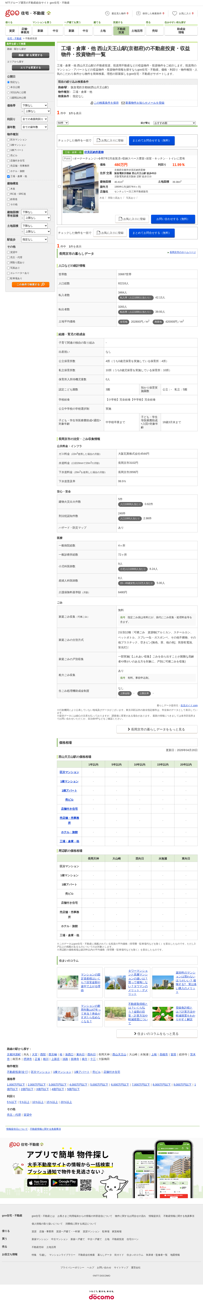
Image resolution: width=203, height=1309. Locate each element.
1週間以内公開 (18, 97)
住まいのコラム (135, 1254)
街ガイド (119, 1254)
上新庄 (55, 1059)
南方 (84, 1059)
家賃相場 (117, 1231)
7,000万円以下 (141, 1084)
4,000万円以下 (78, 1084)
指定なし (15, 82)
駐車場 (105, 1231)
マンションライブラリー (62, 1254)
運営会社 (136, 1267)
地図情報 (175, 1254)
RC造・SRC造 (18, 194)
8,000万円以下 (162, 1084)
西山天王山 (119, 1054)
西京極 (53, 1054)
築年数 (11, 127)
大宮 (34, 1054)
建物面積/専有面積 (13, 214)
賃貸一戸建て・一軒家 (68, 1231)
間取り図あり (17, 262)
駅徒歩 (11, 239)
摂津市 (28, 1059)
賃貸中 (13, 252)
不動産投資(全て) (17, 1071)
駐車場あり (16, 278)
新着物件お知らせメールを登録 (144, 102)
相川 (46, 1059)
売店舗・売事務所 (19, 165)
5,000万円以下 (99, 1084)
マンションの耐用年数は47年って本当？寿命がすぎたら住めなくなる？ (91, 1013)
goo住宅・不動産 (12, 1215)
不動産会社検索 (86, 1254)
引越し (42, 1254)
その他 (13, 204)
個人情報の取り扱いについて (47, 1223)
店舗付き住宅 (17, 160)
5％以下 (12, 1102)
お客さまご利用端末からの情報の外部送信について (84, 1216)
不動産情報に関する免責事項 (45, 1129)
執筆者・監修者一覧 (157, 1254)
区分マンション (18, 139)
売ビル (13, 155)
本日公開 (15, 87)
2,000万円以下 (37, 1084)
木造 (12, 188)
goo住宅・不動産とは (43, 1216)
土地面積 (12, 225)
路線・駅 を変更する (31, 55)
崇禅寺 (75, 1059)
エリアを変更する (30, 67)
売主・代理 (16, 257)
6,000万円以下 (120, 1084)
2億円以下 (27, 1089)
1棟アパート (17, 150)
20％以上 (66, 1102)
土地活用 (51, 1247)
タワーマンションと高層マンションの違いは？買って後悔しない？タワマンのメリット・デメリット (138, 982)
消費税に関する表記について (80, 1223)
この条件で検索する (28, 284)
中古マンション (59, 1239)
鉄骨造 (13, 199)
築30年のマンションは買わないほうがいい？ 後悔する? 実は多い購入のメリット (186, 982)
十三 (93, 1059)
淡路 (65, 1059)
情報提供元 (155, 1216)
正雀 (37, 1059)
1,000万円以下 (16, 1084)
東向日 (80, 1054)
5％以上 (25, 1102)
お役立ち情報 (9, 1254)
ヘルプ (90, 1267)
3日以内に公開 (18, 92)
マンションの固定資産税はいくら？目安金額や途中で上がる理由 (90, 982)
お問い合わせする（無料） (173, 218)
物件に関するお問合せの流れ (130, 1216)
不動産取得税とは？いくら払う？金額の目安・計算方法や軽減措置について (138, 1013)
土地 (107, 1239)
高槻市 (164, 1054)
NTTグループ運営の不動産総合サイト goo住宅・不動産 (37, 2)
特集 (34, 1254)
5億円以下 (73, 1089)
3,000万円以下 (58, 1084)
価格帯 (11, 105)
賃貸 (34, 1231)
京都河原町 (14, 1054)
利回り (11, 119)
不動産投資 (118, 1239)
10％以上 (38, 1102)
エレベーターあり (19, 273)
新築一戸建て (78, 1239)
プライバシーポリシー (72, 1267)
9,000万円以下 (182, 1084)
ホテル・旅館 (17, 171)
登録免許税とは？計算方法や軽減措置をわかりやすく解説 (185, 1013)
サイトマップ (121, 1267)
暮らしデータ (105, 1254)
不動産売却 (38, 1247)
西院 (43, 1054)
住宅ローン (133, 1239)
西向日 (91, 1054)
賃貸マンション (91, 1231)
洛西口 (69, 1054)
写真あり (15, 267)
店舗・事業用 (46, 1231)
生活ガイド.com (189, 705)
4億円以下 (58, 1089)
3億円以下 (42, 1089)
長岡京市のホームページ (183, 252)
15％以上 (52, 1102)
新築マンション (40, 1239)
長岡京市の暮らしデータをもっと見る (158, 729)
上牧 (154, 1054)
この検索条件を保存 (106, 102)
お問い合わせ (104, 1267)
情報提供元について (17, 1129)
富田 (173, 1054)
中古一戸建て (95, 1239)
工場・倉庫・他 (18, 176)
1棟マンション (18, 145)
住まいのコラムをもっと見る (158, 1033)
